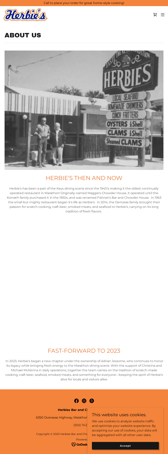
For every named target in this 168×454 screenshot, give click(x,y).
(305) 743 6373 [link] (84, 425)
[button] (162, 14)
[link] (26, 15)
